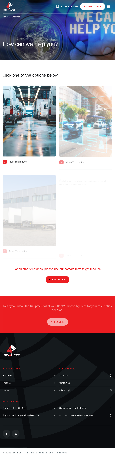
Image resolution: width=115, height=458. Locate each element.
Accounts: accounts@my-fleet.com (86, 415)
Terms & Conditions (40, 453)
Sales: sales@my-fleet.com (86, 408)
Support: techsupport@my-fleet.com (29, 415)
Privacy (62, 453)
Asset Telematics (18, 256)
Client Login (94, 6)
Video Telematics (75, 164)
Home (5, 16)
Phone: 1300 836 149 (29, 408)
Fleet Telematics (18, 162)
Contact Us (58, 279)
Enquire (59, 323)
